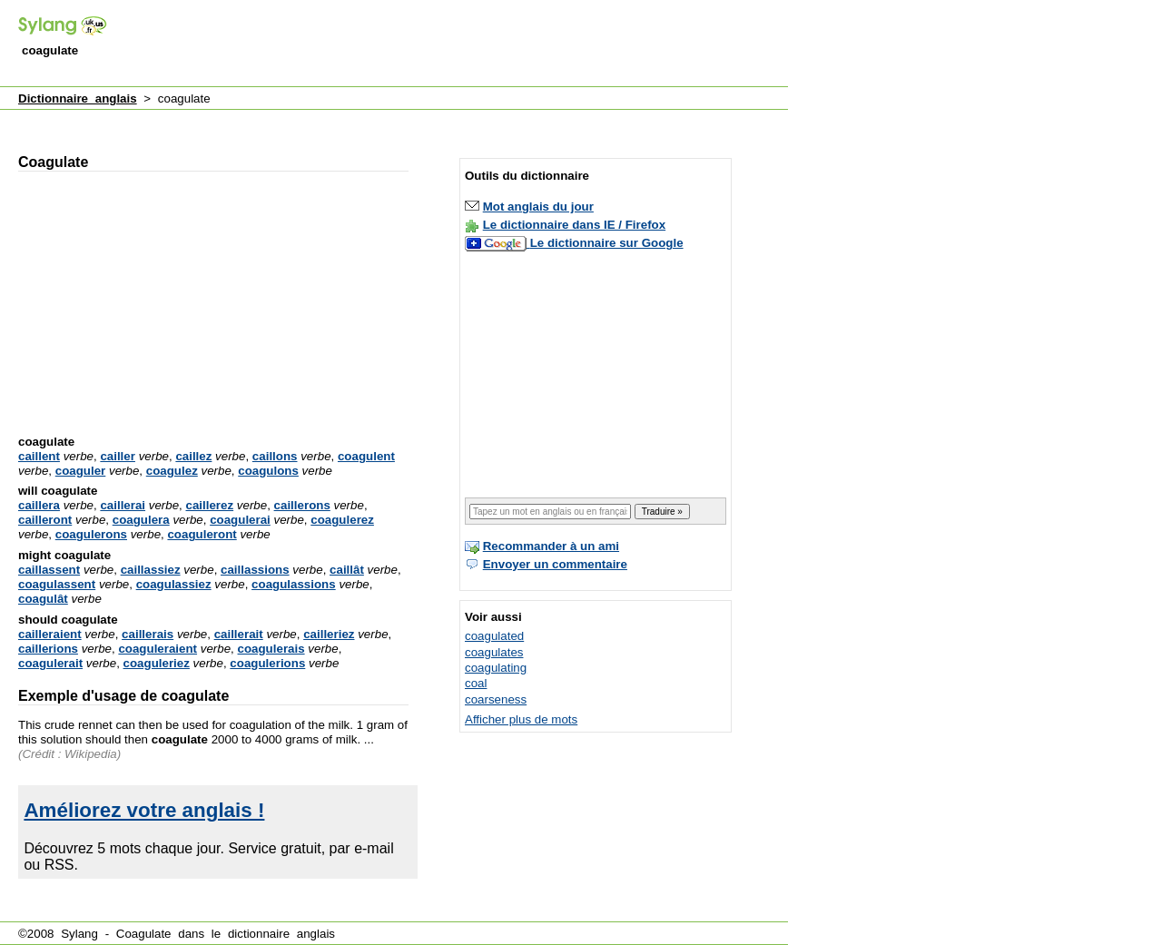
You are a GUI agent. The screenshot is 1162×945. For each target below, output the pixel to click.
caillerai (122, 505)
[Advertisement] (457, 44)
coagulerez (342, 520)
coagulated (494, 636)
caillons (275, 456)
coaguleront (201, 534)
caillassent (49, 569)
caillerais (147, 634)
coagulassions (293, 584)
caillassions (255, 569)
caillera (39, 505)
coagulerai (240, 520)
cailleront (45, 520)
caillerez (210, 505)
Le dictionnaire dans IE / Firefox (574, 224)
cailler (117, 456)
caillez (193, 456)
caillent (39, 456)
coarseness (496, 699)
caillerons (302, 505)
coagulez (172, 470)
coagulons (268, 470)
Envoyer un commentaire (555, 564)
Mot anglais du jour (538, 206)
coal (476, 683)
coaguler (80, 470)
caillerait (238, 634)
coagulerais (271, 648)
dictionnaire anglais (281, 933)
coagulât (43, 598)
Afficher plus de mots (521, 719)
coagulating (496, 667)
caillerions (48, 648)
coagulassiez (174, 584)
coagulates (494, 652)
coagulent (366, 456)
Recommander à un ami (551, 546)
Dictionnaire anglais (77, 98)
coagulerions (267, 663)
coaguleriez (156, 663)
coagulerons (91, 534)
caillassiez (151, 569)
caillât (347, 569)
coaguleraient (157, 648)
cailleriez (328, 634)
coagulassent (56, 584)
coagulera (141, 520)
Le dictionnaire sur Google (607, 243)
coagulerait (50, 663)
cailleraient (50, 634)
